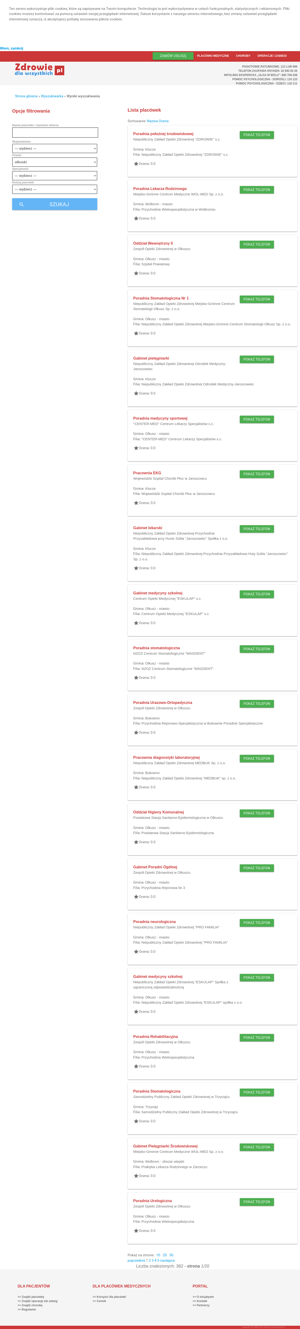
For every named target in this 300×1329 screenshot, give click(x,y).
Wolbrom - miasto (158, 204)
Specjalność (20, 169)
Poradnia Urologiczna (152, 1201)
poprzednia (136, 1260)
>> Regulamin (27, 1309)
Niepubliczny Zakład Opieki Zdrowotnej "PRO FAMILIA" (176, 927)
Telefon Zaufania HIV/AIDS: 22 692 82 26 (267, 70)
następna (167, 1260)
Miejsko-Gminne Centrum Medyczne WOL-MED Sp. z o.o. (178, 194)
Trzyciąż (151, 1107)
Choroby (243, 55)
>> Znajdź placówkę (31, 1297)
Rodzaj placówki (23, 182)
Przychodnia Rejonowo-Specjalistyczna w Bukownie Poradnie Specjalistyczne (202, 723)
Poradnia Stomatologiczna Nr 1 (161, 298)
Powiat (16, 155)
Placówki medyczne (213, 55)
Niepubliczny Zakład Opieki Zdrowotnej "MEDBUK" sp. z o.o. (188, 778)
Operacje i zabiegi (272, 55)
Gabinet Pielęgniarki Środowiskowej (165, 1146)
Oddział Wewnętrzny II (153, 243)
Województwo (21, 141)
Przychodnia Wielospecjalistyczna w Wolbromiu (178, 209)
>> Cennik (99, 1301)
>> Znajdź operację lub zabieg (37, 1301)
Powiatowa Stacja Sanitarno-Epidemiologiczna (177, 833)
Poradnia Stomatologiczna (156, 1091)
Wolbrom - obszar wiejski (164, 1161)
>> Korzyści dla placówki (109, 1297)
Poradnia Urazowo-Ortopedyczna (162, 703)
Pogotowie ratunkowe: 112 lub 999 (269, 66)
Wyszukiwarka (52, 96)
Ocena (164, 121)
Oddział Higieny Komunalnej (158, 812)
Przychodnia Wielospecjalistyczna (167, 1057)
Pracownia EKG (147, 473)
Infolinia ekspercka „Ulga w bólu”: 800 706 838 (260, 75)
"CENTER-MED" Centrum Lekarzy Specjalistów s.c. (173, 424)
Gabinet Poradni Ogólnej (155, 867)
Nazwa (152, 121)
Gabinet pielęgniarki (151, 358)
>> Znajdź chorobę (30, 1305)
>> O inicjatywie (203, 1297)
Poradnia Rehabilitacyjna (155, 1037)
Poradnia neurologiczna (154, 922)
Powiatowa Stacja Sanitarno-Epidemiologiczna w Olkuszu (178, 818)
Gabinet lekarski (147, 528)
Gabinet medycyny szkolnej (158, 593)
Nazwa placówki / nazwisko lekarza (35, 125)
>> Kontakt (200, 1301)
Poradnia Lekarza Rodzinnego (160, 189)
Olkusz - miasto (157, 259)
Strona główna (26, 96)
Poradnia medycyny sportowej (160, 418)
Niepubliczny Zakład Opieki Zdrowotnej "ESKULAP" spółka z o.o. (192, 1002)
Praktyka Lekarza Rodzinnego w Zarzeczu (174, 1167)
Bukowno (152, 718)
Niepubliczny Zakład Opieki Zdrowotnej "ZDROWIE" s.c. (177, 139)
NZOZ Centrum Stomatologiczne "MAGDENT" (169, 653)
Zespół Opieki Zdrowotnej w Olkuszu (161, 249)
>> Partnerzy (201, 1305)
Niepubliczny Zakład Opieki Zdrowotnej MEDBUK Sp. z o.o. (179, 763)
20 (165, 1255)
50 (171, 1255)
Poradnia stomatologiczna (156, 648)
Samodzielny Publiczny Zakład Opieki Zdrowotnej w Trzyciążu (181, 1097)
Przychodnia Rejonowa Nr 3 (163, 888)
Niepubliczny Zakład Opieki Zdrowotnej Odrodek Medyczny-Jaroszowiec (197, 384)
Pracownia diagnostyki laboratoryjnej (166, 757)
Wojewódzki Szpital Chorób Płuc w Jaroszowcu (170, 478)
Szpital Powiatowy (155, 264)
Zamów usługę (173, 56)
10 (158, 1255)
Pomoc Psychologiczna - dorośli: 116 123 (264, 79)
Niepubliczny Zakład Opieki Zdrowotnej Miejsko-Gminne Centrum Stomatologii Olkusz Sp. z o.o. (216, 324)
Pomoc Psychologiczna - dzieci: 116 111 (266, 83)
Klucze (150, 149)
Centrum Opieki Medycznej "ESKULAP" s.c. (167, 598)
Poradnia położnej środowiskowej (163, 134)
